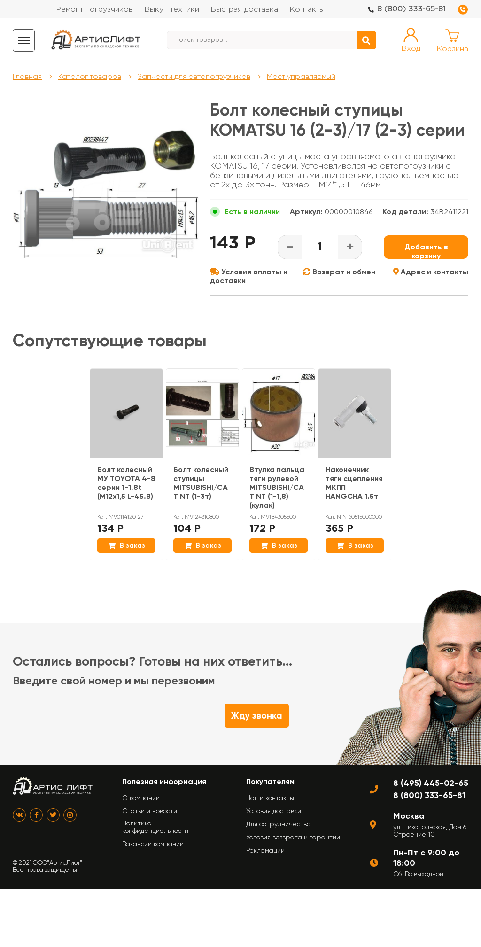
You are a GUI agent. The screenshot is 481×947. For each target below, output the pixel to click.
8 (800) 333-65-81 (411, 9)
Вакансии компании (153, 843)
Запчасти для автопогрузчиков (194, 76)
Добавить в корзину (426, 250)
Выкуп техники (171, 9)
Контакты (307, 9)
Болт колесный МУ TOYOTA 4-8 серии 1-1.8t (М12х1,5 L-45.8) (126, 483)
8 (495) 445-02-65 (430, 783)
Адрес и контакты (430, 271)
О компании (141, 797)
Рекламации (265, 850)
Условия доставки (273, 811)
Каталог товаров (89, 76)
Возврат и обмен (339, 271)
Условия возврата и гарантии (293, 837)
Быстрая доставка (244, 9)
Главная (27, 76)
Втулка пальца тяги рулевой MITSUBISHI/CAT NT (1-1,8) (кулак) (276, 487)
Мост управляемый (301, 76)
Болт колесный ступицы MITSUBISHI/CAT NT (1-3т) (200, 483)
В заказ (126, 546)
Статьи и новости (149, 811)
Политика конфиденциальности (155, 826)
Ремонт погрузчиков (94, 9)
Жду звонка (256, 715)
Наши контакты (270, 797)
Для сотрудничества (278, 824)
